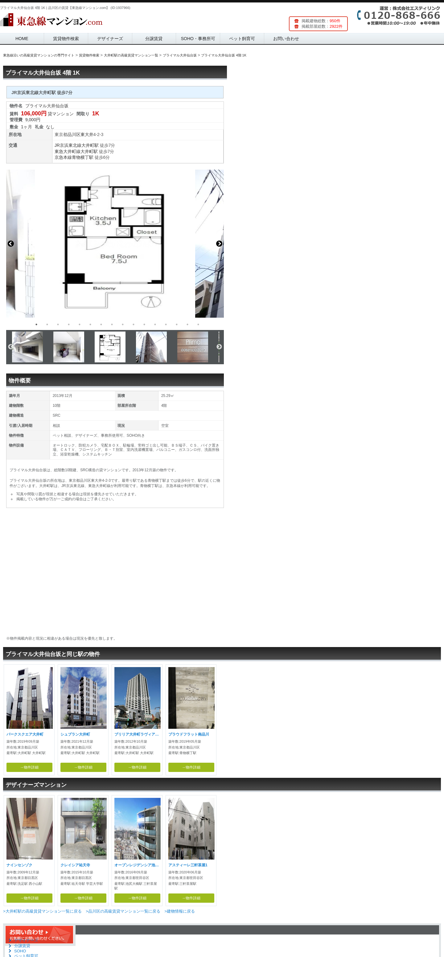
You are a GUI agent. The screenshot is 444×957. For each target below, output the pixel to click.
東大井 (86, 134)
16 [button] (198, 324)
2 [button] (47, 324)
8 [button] (112, 324)
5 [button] (79, 324)
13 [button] (166, 324)
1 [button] (36, 324)
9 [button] (123, 324)
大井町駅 (90, 145)
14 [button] (177, 324)
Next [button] (219, 244)
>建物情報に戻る (179, 911)
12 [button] (155, 324)
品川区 (74, 134)
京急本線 (63, 157)
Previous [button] (11, 244)
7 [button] (101, 324)
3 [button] (58, 324)
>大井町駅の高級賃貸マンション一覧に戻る (42, 911)
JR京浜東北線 (68, 145)
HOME (21, 38)
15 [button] (187, 324)
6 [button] (90, 324)
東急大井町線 (67, 151)
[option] (115, 244)
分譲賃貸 (153, 38)
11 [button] (144, 324)
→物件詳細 (29, 767)
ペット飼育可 (242, 38)
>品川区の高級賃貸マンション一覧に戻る (123, 911)
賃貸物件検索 (66, 38)
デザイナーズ (110, 38)
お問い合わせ (286, 38)
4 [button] (69, 324)
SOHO (20, 951)
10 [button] (133, 324)
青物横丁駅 (82, 157)
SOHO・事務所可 (198, 38)
